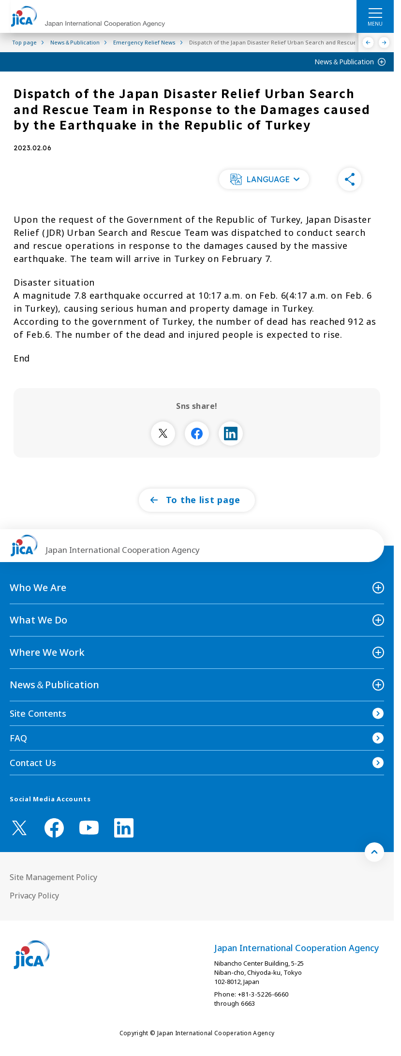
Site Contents (38, 713)
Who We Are (38, 587)
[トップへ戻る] (374, 852)
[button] (264, 179)
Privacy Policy (34, 895)
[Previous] (368, 42)
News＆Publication (344, 61)
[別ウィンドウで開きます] (163, 433)
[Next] (384, 42)
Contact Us (33, 762)
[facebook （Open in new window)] (54, 828)
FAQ (18, 738)
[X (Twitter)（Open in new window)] (19, 828)
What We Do (38, 619)
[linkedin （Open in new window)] (124, 828)
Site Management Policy (53, 877)
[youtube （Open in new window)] (89, 828)
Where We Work (47, 652)
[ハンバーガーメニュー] (375, 12)
